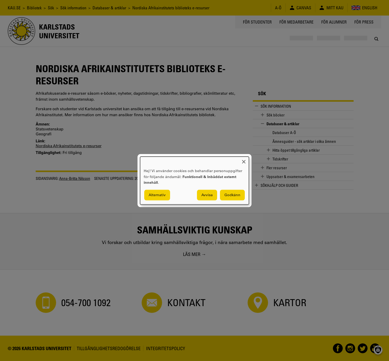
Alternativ (157, 195)
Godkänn (232, 195)
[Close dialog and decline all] (244, 160)
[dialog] (194, 180)
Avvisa (207, 195)
